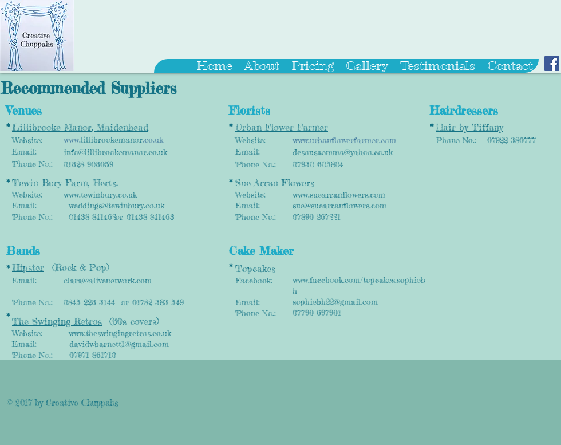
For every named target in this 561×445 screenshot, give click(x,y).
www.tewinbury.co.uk (100, 194)
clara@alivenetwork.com (108, 280)
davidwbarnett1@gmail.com (119, 344)
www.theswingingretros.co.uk (120, 333)
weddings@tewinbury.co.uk (116, 205)
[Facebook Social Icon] (551, 63)
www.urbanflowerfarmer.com (344, 140)
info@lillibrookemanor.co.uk (115, 152)
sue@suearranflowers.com (339, 205)
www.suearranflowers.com (339, 194)
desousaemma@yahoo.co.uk (343, 152)
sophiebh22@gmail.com (335, 301)
